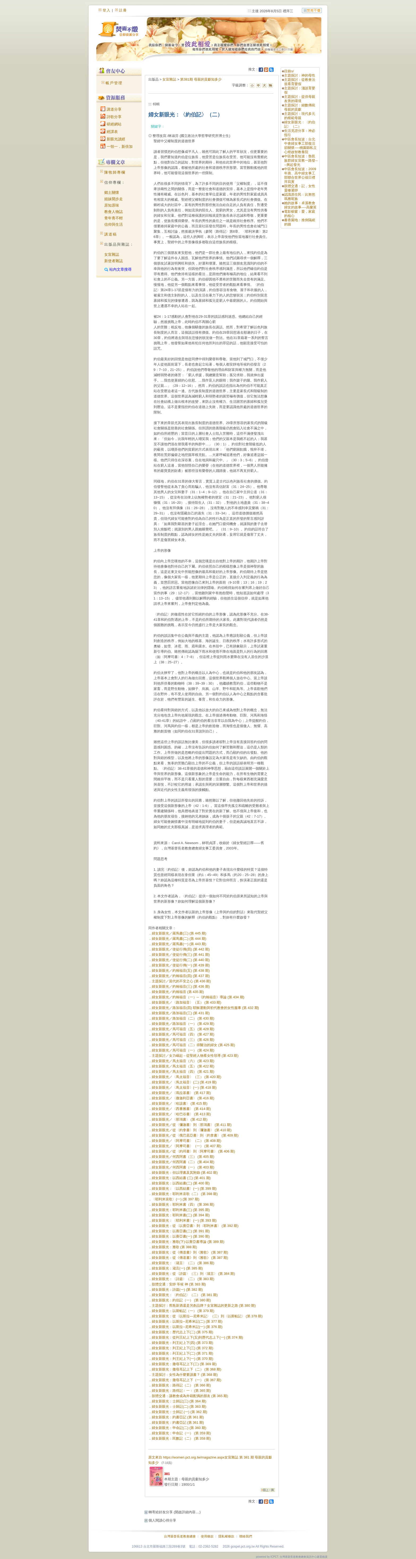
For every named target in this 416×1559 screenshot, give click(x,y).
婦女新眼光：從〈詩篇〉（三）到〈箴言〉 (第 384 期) (193, 1274)
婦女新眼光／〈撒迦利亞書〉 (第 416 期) (183, 1098)
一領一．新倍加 (116, 146)
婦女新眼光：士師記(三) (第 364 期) (179, 1401)
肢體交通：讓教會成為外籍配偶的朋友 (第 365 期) (190, 1396)
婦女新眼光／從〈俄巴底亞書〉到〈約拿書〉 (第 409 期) (195, 1135)
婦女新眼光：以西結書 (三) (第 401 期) (181, 1178)
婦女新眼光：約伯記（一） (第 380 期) (181, 1300)
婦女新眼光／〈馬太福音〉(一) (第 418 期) (184, 1087)
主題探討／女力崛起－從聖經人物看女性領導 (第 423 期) (195, 1056)
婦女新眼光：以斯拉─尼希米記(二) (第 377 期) (187, 1321)
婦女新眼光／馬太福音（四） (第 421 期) (183, 1072)
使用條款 (207, 1536)
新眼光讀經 (112, 139)
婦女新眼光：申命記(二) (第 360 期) (179, 1428)
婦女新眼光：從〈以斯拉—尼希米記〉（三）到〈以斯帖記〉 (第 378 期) (207, 1316)
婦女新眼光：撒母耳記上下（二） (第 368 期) (186, 1369)
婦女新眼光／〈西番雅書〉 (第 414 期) (181, 1109)
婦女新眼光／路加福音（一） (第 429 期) (183, 1024)
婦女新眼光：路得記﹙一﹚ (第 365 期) (181, 1391)
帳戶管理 (114, 83)
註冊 (123, 10)
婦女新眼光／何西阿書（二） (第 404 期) (183, 1162)
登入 (107, 10)
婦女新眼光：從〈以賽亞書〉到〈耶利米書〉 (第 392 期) (195, 1226)
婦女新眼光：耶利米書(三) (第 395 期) (181, 1210)
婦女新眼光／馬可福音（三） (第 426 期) (183, 1040)
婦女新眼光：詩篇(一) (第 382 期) (177, 1290)
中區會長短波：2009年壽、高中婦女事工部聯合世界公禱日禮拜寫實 (300, 175)
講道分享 (111, 109)
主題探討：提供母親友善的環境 (299, 99)
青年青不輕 (113, 218)
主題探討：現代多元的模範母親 (299, 116)
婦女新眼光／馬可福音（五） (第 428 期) (183, 1029)
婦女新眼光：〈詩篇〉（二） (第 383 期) (183, 1279)
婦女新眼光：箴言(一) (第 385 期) (177, 1268)
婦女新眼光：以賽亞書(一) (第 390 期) (181, 1236)
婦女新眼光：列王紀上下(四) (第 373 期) (182, 1343)
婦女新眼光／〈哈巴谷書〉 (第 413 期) (181, 1114)
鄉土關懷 (111, 192)
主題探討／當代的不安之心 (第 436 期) (181, 981)
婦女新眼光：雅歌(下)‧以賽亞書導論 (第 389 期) (188, 1242)
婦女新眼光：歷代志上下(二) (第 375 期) (182, 1332)
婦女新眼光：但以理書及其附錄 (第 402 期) (185, 1173)
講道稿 (110, 234)
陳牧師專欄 (114, 172)
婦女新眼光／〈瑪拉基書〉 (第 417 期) (181, 1093)
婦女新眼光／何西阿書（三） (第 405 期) (183, 1157)
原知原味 (111, 205)
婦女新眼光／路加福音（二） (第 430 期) (183, 1018)
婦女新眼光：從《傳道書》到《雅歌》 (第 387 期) (190, 1252)
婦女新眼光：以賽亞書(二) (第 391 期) (181, 1231)
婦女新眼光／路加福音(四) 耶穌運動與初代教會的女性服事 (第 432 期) (205, 1008)
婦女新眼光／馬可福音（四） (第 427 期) (183, 1034)
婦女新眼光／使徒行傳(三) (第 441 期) (181, 955)
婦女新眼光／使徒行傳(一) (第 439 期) (181, 965)
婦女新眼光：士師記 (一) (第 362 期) (179, 1412)
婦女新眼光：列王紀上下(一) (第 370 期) (182, 1359)
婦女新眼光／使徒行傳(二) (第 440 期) (181, 960)
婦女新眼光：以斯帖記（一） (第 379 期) (183, 1311)
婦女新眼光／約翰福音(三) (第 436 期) (181, 986)
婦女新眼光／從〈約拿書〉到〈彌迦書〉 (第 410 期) (192, 1130)
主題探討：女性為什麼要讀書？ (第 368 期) (185, 1375)
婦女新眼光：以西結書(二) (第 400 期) (181, 1183)
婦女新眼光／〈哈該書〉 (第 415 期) (179, 1103)
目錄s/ (289, 71)
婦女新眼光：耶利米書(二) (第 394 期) (181, 1215)
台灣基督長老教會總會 (180, 1536)
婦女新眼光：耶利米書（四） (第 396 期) (183, 1204)
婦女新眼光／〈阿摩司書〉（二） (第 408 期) (186, 1141)
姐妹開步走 (113, 199)
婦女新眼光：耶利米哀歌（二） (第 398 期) (185, 1194)
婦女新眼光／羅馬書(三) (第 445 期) (179, 933)
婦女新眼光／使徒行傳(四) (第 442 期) (181, 949)
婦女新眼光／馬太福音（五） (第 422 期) (183, 1066)
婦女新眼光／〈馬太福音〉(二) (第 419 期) (184, 1082)
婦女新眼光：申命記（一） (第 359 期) (181, 1433)
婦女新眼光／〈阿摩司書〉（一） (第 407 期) (186, 1146)
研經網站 (111, 124)
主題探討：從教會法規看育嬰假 (299, 82)
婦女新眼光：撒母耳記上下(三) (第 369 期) (184, 1364)
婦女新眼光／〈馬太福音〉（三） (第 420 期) (186, 1077)
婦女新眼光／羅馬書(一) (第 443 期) (179, 944)
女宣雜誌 (111, 254)
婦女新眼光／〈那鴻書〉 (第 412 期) (179, 1119)
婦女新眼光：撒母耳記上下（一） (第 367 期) (186, 1380)
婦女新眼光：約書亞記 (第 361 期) (178, 1417)
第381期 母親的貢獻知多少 (200, 79)
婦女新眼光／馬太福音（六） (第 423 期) (183, 1061)
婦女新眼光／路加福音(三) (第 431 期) (181, 1013)
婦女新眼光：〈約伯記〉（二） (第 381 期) (185, 1295)
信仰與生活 (113, 224)
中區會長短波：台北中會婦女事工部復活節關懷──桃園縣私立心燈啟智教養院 (300, 145)
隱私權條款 (226, 1536)
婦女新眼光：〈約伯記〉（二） (299, 124)
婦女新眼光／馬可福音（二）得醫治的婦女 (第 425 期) (193, 1045)
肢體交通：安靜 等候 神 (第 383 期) (179, 1284)
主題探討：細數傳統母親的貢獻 (299, 107)
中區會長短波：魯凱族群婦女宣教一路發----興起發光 (301, 160)
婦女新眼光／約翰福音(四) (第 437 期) (181, 976)
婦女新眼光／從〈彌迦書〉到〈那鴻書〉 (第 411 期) (192, 1125)
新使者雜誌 (113, 261)
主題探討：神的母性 (299, 75)
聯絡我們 (245, 1536)
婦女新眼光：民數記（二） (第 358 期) (181, 1438)
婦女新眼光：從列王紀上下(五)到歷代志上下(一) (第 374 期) (197, 1337)
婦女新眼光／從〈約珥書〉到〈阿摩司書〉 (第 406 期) (193, 1151)
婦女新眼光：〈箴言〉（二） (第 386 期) (183, 1263)
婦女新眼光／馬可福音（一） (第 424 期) (183, 1050)
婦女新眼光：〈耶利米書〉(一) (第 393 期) (184, 1220)
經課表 (109, 131)
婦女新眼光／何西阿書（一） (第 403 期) (183, 1167)
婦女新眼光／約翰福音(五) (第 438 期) (181, 971)
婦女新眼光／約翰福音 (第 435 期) (178, 992)
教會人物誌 (113, 211)
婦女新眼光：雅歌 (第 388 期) (174, 1247)
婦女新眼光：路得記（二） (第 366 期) (181, 1385)
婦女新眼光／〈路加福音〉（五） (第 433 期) (186, 1002)
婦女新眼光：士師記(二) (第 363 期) (179, 1407)
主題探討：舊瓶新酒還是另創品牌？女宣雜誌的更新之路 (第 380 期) (204, 1305)
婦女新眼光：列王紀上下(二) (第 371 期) (182, 1353)
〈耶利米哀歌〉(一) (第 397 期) (176, 1199)
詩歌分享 (111, 117)
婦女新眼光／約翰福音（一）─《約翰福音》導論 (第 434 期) (198, 997)
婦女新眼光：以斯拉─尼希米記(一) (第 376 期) (187, 1327)
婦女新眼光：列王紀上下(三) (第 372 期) (182, 1348)
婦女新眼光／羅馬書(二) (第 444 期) (179, 939)
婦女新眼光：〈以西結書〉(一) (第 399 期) (184, 1189)
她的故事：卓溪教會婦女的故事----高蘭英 (300, 205)
